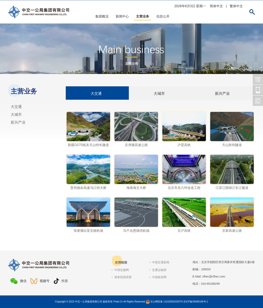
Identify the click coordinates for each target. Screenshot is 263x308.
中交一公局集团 (258, 79)
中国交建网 (121, 270)
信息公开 (163, 16)
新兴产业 (18, 122)
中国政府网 (159, 277)
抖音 (60, 281)
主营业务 (142, 16)
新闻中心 (122, 16)
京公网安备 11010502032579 (166, 301)
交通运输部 (159, 270)
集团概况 (101, 16)
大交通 (16, 107)
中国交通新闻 (160, 262)
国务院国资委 (123, 277)
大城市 (16, 114)
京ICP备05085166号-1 (195, 301)
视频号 (40, 281)
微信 (18, 281)
